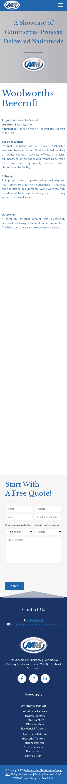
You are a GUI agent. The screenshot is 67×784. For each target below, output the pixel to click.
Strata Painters (33, 747)
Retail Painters (35, 720)
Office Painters (35, 724)
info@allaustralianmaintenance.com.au (35, 624)
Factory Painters (35, 715)
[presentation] (32, 573)
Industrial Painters (33, 738)
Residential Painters (33, 728)
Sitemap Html (33, 755)
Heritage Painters (33, 742)
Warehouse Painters (35, 711)
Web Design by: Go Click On (39, 778)
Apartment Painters (35, 734)
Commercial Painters (33, 705)
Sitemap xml (33, 751)
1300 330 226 (35, 620)
